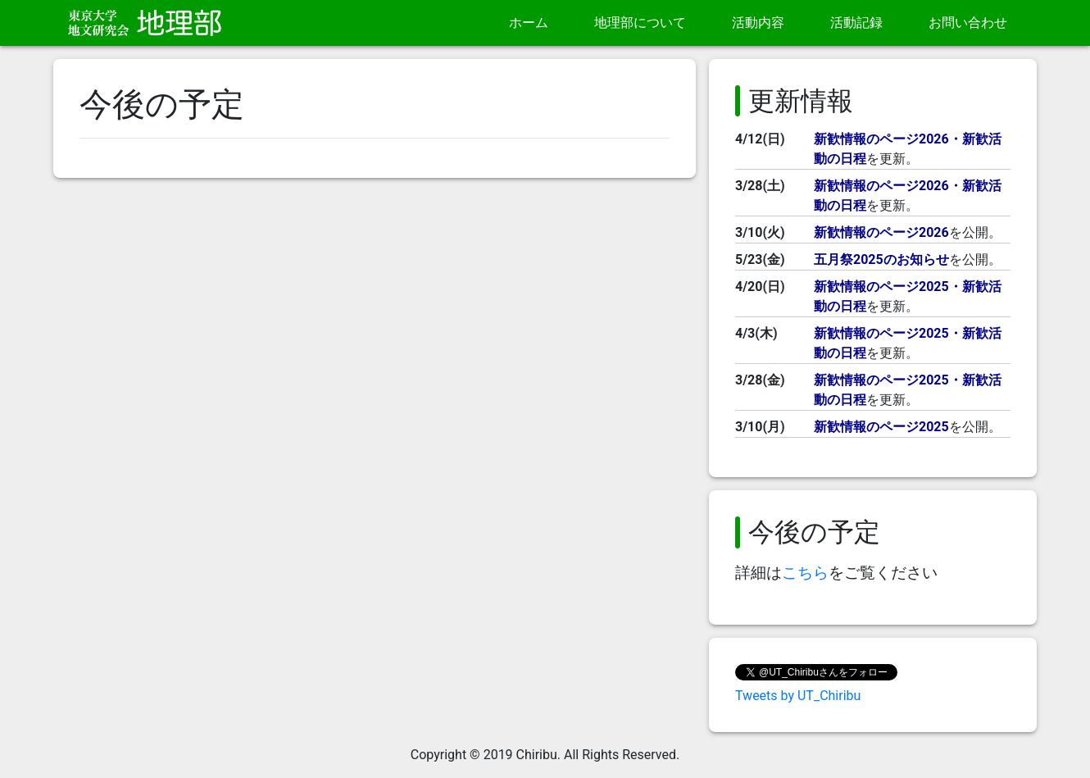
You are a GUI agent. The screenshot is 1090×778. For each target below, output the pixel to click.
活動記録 (856, 22)
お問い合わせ (968, 22)
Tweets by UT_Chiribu (798, 695)
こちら (805, 572)
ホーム (528, 22)
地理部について (640, 22)
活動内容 (758, 22)
